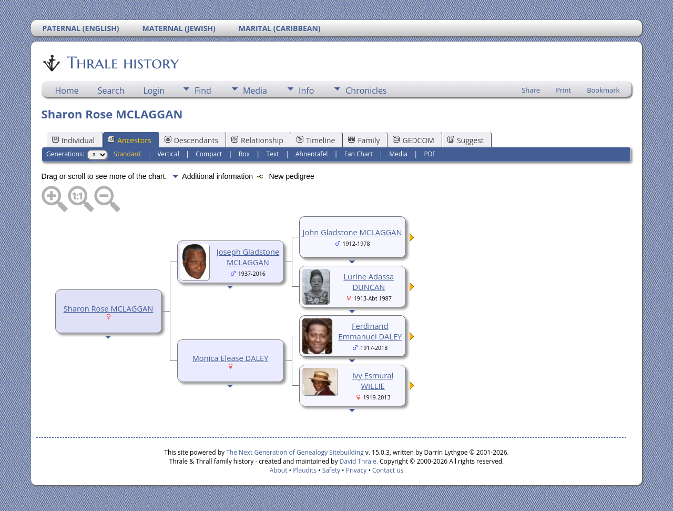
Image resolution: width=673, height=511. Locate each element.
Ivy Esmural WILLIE (372, 380)
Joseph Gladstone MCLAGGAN (248, 256)
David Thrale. (358, 461)
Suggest (465, 140)
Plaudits (305, 470)
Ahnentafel (311, 153)
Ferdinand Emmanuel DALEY (370, 331)
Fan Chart (358, 153)
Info (306, 90)
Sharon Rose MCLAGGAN (109, 308)
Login (154, 90)
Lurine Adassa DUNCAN (368, 281)
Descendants (191, 140)
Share (531, 90)
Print (563, 90)
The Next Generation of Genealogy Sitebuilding (295, 452)
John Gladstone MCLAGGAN (352, 232)
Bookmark (603, 90)
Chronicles (365, 90)
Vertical (168, 153)
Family (364, 140)
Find (203, 90)
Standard (127, 153)
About (279, 470)
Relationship (257, 140)
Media (255, 90)
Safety (331, 470)
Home (67, 90)
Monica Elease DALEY (230, 358)
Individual (73, 140)
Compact (209, 153)
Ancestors (129, 140)
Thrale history (122, 62)
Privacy (356, 470)
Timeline (316, 140)
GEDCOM (413, 140)
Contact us (387, 470)
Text (273, 153)
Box (244, 153)
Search (111, 90)
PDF (429, 153)
